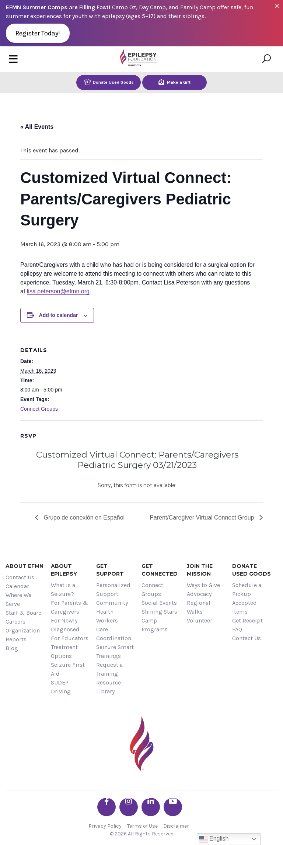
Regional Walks (198, 607)
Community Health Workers (112, 611)
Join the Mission (200, 570)
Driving (61, 691)
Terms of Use (142, 826)
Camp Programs (155, 625)
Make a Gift (174, 82)
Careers (15, 621)
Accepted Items (244, 607)
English (214, 839)
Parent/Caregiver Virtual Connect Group (203, 517)
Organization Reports (23, 635)
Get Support (110, 570)
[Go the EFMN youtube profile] (173, 807)
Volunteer (199, 620)
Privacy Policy (105, 826)
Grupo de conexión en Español (83, 517)
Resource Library (108, 687)
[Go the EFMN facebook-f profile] (106, 807)
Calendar (17, 586)
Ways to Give (203, 585)
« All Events (36, 127)
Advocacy (199, 593)
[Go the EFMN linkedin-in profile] (151, 807)
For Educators (69, 638)
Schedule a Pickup (246, 589)
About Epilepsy (64, 570)
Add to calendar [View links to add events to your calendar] (58, 315)
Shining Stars (159, 611)
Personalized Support (113, 589)
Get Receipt (247, 620)
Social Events (159, 602)
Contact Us (20, 577)
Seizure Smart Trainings (115, 651)
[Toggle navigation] (13, 59)
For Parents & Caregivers (69, 607)
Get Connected (160, 570)
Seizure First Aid (68, 669)
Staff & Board (24, 612)
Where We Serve (18, 599)
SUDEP (60, 682)
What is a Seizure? (63, 589)
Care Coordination (113, 634)
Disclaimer (176, 826)
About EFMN (24, 566)
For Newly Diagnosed (65, 625)
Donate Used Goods (109, 82)
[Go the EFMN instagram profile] (128, 807)
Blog (12, 648)
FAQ (237, 629)
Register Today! (37, 33)
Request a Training (109, 669)
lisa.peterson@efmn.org (58, 291)
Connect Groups (39, 409)
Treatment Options (64, 651)
